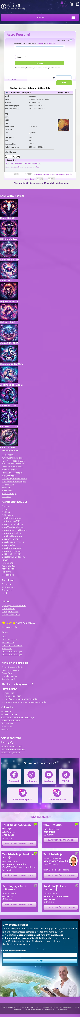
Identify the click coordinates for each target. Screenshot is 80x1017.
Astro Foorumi (18, 34)
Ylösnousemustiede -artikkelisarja (17, 717)
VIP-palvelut (8, 575)
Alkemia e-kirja (9, 493)
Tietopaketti (7, 563)
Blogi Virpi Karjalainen (13, 527)
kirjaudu (40, 43)
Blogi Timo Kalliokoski (12, 524)
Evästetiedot (65, 1009)
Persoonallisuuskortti (12, 645)
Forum (5, 560)
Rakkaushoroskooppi (12, 473)
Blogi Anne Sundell (11, 539)
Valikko (40, 17)
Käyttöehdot (16, 1009)
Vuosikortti (7, 648)
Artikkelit (6, 487)
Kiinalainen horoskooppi (14, 481)
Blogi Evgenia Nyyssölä (13, 542)
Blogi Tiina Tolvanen (11, 554)
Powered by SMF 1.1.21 (44, 174)
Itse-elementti (9, 679)
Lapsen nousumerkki (12, 466)
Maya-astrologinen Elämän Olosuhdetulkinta (24, 702)
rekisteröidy (51, 43)
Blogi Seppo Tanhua (12, 518)
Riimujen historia (10, 611)
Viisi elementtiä (9, 676)
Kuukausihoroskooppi (12, 458)
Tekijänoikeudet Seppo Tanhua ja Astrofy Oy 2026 (19, 1007)
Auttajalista (7, 490)
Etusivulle (6, 496)
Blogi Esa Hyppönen (12, 536)
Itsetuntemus (8, 587)
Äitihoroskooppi (9, 469)
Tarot (4, 636)
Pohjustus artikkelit (10, 720)
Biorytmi (6, 506)
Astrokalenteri (8, 566)
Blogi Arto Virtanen (11, 551)
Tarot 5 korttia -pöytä (12, 651)
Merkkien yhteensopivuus (14, 478)
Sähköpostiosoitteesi (14, 950)
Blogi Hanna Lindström (13, 557)
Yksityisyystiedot (50, 1009)
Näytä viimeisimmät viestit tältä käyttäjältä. (23, 164)
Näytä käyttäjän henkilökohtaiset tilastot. (22, 167)
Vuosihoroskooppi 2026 (13, 461)
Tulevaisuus (7, 584)
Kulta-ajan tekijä (9, 714)
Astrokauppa (8, 569)
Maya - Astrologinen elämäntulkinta (19, 699)
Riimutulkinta (8, 608)
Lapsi (4, 593)
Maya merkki (8, 484)
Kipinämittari (8, 476)
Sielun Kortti (8, 642)
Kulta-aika (6, 711)
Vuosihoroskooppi (10, 670)
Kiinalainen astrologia (12, 667)
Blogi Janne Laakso (11, 533)
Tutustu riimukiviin (11, 614)
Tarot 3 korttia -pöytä (12, 654)
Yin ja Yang (7, 673)
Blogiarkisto (7, 723)
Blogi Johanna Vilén (11, 521)
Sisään (63, 4)
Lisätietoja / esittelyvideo (19, 843)
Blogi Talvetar (8, 545)
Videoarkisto (7, 726)
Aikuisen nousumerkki (13, 463)
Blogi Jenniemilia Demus (14, 530)
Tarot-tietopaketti (10, 639)
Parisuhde (7, 590)
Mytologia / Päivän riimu (14, 605)
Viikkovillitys (7, 455)
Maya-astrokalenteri (11, 696)
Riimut (5, 509)
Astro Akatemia (9, 627)
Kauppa (4, 729)
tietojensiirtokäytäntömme (16, 944)
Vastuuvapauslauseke (32, 1009)
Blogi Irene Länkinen (12, 548)
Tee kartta (6, 572)
